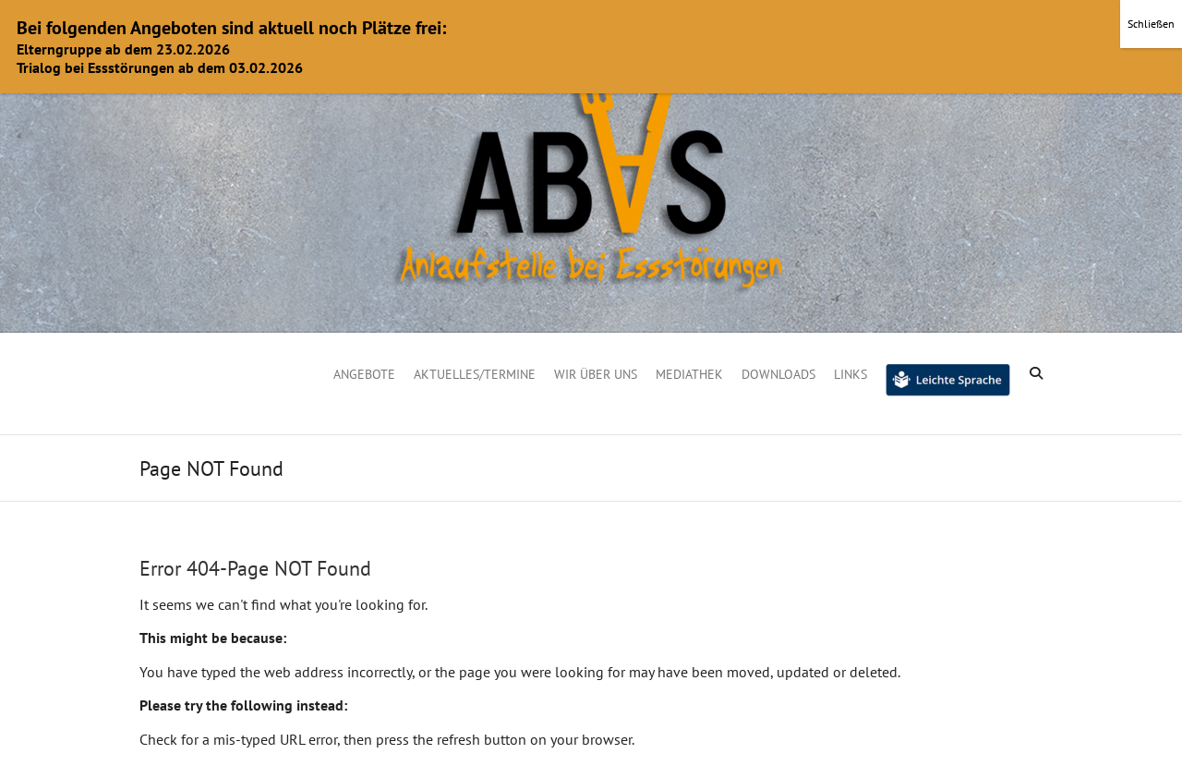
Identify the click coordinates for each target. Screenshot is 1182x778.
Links (850, 374)
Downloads (778, 374)
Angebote (364, 374)
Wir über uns (595, 374)
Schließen (1151, 23)
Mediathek (689, 374)
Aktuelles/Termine (475, 374)
